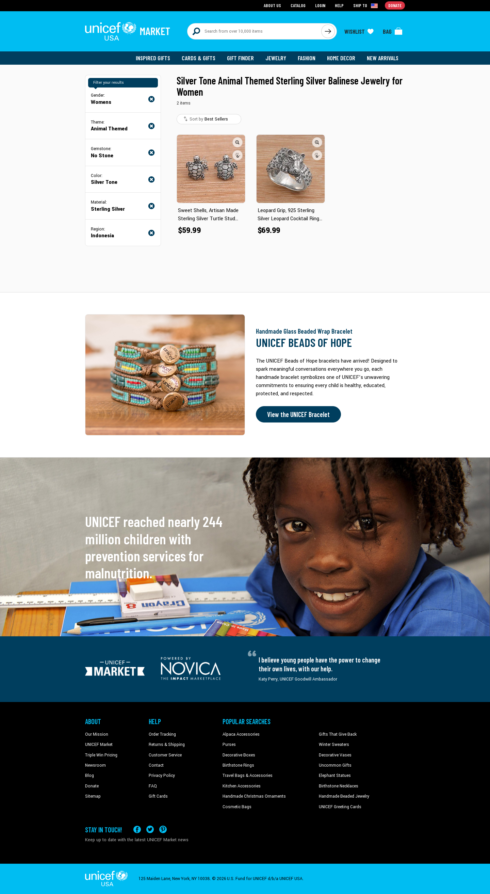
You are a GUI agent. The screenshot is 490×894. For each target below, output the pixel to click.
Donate (92, 786)
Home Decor (341, 58)
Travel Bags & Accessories (248, 775)
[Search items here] (254, 31)
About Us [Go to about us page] (272, 5)
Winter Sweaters (334, 744)
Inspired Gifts (153, 58)
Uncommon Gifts (335, 765)
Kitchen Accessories (242, 786)
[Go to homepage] (127, 31)
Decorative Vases (335, 755)
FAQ (153, 786)
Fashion (306, 58)
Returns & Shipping (167, 744)
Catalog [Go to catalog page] (298, 5)
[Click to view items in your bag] (393, 31)
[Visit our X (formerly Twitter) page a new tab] (150, 829)
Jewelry (275, 58)
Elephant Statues (335, 775)
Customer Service (165, 755)
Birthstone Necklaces (338, 786)
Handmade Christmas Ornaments (254, 796)
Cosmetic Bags (237, 807)
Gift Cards (158, 796)
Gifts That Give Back (338, 734)
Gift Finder (240, 58)
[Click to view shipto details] (366, 5)
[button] (237, 142)
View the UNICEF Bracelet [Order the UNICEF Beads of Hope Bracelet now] (298, 414)
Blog (89, 775)
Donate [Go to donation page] (395, 5)
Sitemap (93, 796)
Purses (229, 744)
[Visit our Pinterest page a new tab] (163, 829)
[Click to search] (328, 31)
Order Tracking (162, 734)
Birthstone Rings (238, 765)
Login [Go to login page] (320, 5)
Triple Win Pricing (101, 755)
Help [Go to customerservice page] (339, 5)
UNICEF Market (99, 744)
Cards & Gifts (198, 58)
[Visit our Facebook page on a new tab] (137, 829)
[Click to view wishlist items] (359, 31)
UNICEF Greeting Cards (340, 807)
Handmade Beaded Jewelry (344, 796)
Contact (156, 765)
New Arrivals (382, 58)
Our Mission (96, 734)
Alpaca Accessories (241, 734)
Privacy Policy (162, 775)
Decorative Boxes (239, 755)
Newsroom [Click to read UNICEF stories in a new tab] (95, 765)
